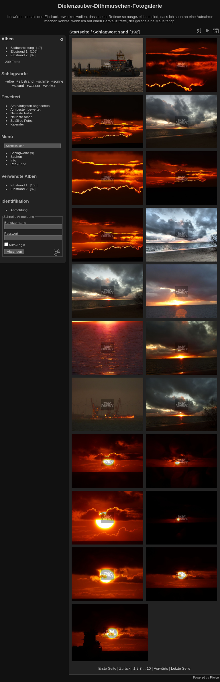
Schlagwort (105, 31)
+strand (18, 85)
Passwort (11, 233)
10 (149, 668)
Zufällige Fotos (22, 120)
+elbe (9, 81)
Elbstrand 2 (19, 55)
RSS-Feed (18, 164)
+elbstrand (25, 81)
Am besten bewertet (26, 109)
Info (13, 160)
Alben (7, 38)
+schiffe (42, 81)
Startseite (79, 31)
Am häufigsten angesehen (30, 105)
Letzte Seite (180, 668)
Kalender (17, 124)
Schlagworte (20, 153)
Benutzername (15, 222)
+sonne (57, 81)
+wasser (33, 85)
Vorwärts (161, 668)
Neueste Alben (22, 117)
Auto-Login (14, 245)
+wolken (49, 85)
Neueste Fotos (22, 113)
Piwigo (214, 677)
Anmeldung (19, 210)
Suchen (16, 156)
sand (123, 31)
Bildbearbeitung (22, 47)
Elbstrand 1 (19, 51)
